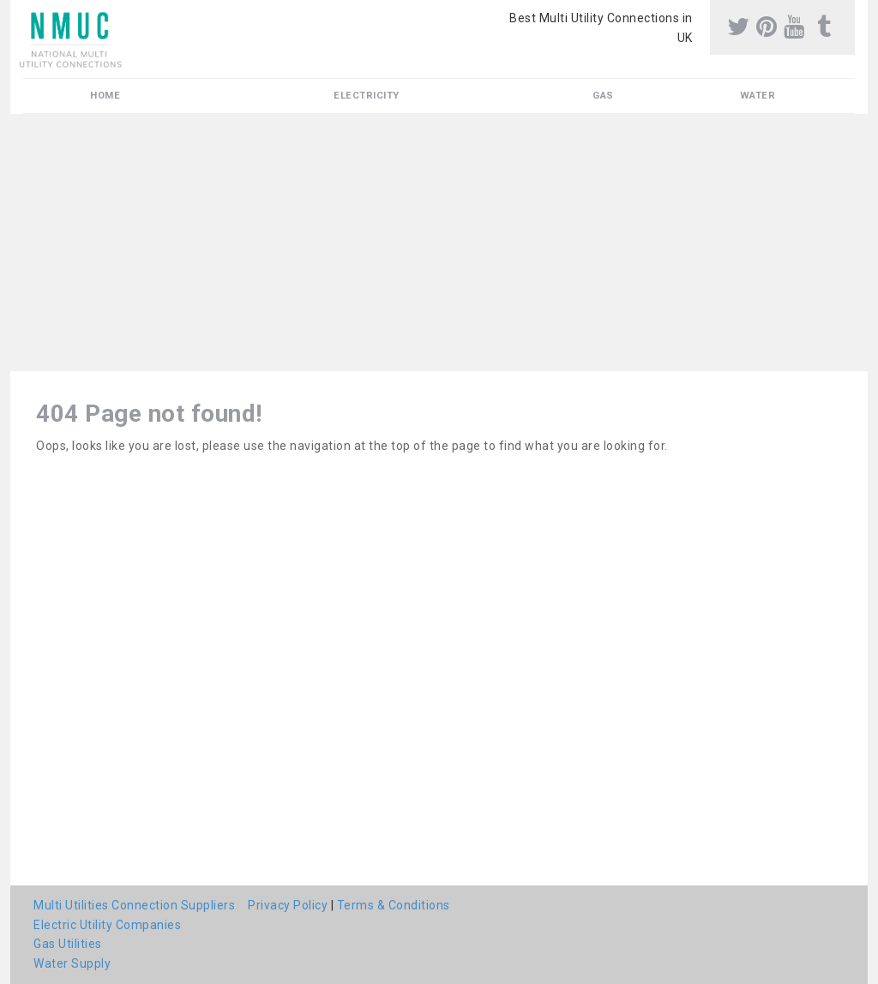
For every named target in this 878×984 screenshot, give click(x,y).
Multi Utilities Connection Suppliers (134, 905)
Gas (603, 95)
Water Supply (72, 963)
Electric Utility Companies (107, 925)
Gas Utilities (67, 944)
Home (105, 95)
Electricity (367, 95)
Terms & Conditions (393, 905)
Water (758, 95)
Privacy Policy (288, 905)
